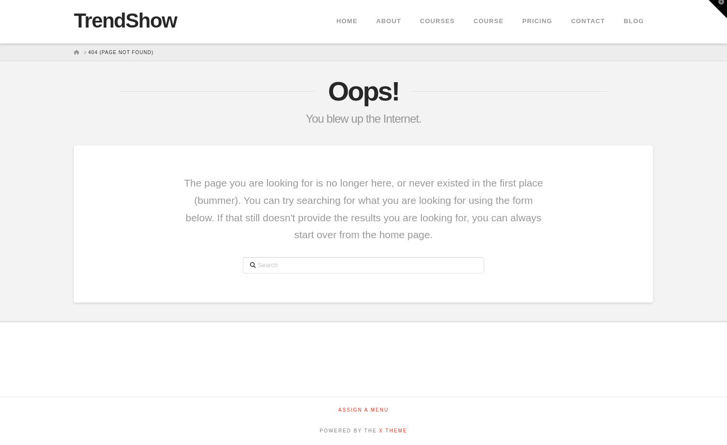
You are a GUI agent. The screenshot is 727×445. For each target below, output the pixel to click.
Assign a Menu (363, 410)
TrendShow (125, 21)
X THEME (393, 430)
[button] (718, 9)
